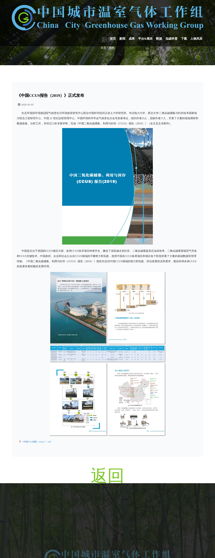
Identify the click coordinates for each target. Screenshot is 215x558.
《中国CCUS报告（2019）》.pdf (36, 442)
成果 (132, 38)
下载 (184, 38)
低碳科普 (171, 38)
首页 (113, 38)
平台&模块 (145, 38)
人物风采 (196, 38)
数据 (159, 38)
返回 (107, 475)
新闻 (122, 38)
